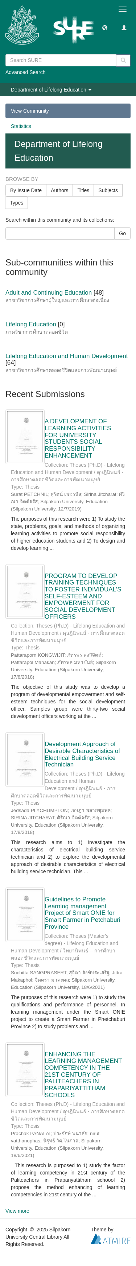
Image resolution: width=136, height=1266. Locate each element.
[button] (104, 27)
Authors (59, 190)
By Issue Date (26, 190)
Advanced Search (25, 72)
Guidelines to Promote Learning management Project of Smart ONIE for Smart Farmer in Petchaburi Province (82, 913)
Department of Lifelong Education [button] (51, 90)
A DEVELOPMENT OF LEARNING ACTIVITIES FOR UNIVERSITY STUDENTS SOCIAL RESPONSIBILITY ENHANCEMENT (78, 438)
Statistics (21, 126)
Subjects (108, 190)
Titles (83, 190)
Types (16, 203)
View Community (30, 111)
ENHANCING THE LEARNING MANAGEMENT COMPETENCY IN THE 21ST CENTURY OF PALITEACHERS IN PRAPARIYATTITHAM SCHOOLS (83, 1075)
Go (122, 233)
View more (17, 1211)
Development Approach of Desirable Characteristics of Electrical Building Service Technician (82, 754)
